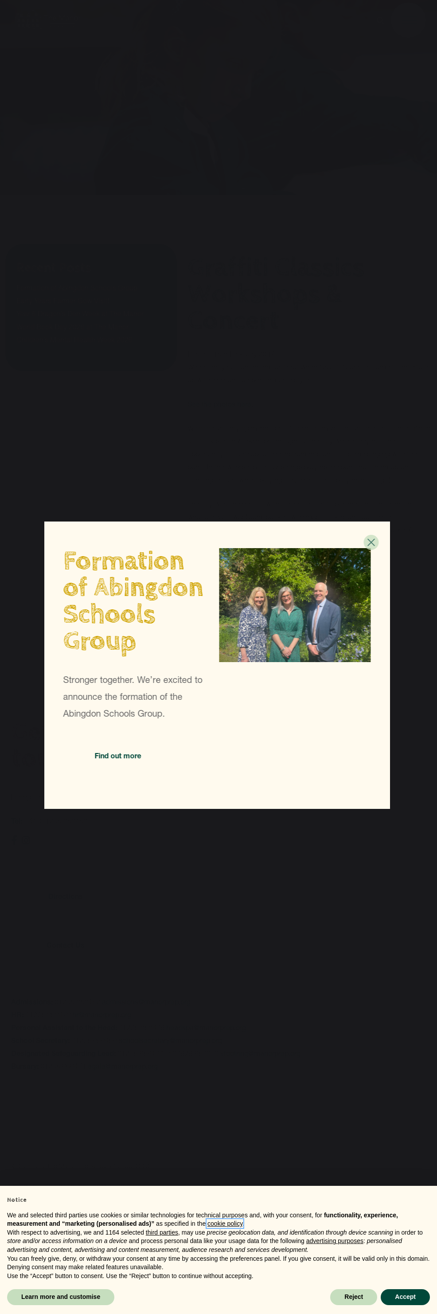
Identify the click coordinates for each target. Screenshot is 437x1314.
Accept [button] (405, 1296)
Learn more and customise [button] (60, 1296)
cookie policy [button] (224, 1223)
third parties (162, 1232)
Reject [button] (353, 1296)
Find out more (119, 755)
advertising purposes (334, 1240)
